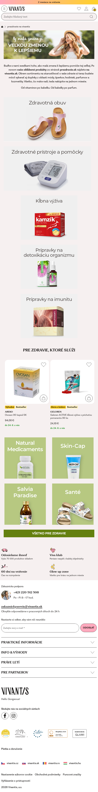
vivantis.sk (26, 762)
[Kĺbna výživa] (49, 217)
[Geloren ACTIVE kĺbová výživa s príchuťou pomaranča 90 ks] (72, 395)
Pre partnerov (47, 671)
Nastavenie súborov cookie (16, 773)
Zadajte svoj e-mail (14, 627)
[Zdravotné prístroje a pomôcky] (49, 168)
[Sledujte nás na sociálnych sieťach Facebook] (5, 715)
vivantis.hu (60, 762)
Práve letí (47, 662)
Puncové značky (72, 773)
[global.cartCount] (94, 9)
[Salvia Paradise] (25, 504)
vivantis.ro (43, 762)
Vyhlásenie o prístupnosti (15, 779)
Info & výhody (47, 651)
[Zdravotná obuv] (49, 119)
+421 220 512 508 (16, 592)
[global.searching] (45, 17)
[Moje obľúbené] (79, 9)
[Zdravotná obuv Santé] (73, 504)
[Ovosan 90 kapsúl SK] (27, 393)
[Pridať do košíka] (43, 398)
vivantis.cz (9, 762)
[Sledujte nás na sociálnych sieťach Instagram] (13, 715)
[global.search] (91, 16)
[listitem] (27, 393)
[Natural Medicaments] (25, 458)
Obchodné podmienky (47, 773)
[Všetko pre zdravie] (49, 533)
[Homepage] (17, 9)
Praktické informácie (47, 641)
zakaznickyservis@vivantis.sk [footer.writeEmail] (21, 606)
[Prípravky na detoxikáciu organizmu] (49, 267)
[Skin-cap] (73, 458)
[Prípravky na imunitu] (49, 316)
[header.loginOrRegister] (86, 9)
